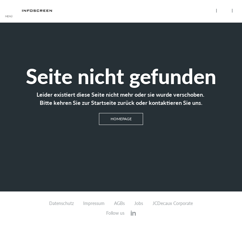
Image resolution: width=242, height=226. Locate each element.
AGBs (119, 203)
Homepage (121, 118)
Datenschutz (61, 203)
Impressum (94, 203)
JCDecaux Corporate (173, 203)
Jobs (138, 203)
